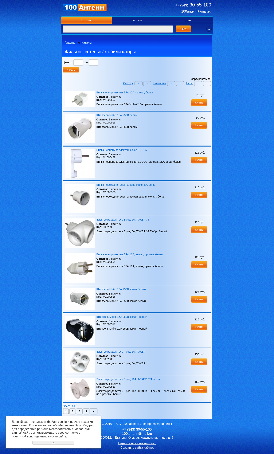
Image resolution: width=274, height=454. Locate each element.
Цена (66, 62)
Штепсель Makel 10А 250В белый (117, 115)
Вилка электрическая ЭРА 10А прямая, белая (124, 92)
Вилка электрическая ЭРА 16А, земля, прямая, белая (129, 254)
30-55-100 (193, 4)
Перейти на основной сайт (137, 443)
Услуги (137, 20)
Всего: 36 (69, 406)
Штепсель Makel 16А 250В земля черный (121, 316)
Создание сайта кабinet (137, 447)
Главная (70, 42)
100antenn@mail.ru (196, 11)
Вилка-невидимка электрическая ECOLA (121, 149)
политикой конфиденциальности (35, 436)
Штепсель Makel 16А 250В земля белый (121, 289)
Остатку (128, 83)
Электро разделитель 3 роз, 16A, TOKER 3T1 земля (128, 379)
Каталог (86, 20)
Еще (188, 20)
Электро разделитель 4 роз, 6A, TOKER (121, 351)
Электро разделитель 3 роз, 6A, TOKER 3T (122, 219)
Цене (189, 83)
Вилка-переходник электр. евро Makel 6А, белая (126, 184)
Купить (199, 102)
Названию (159, 83)
